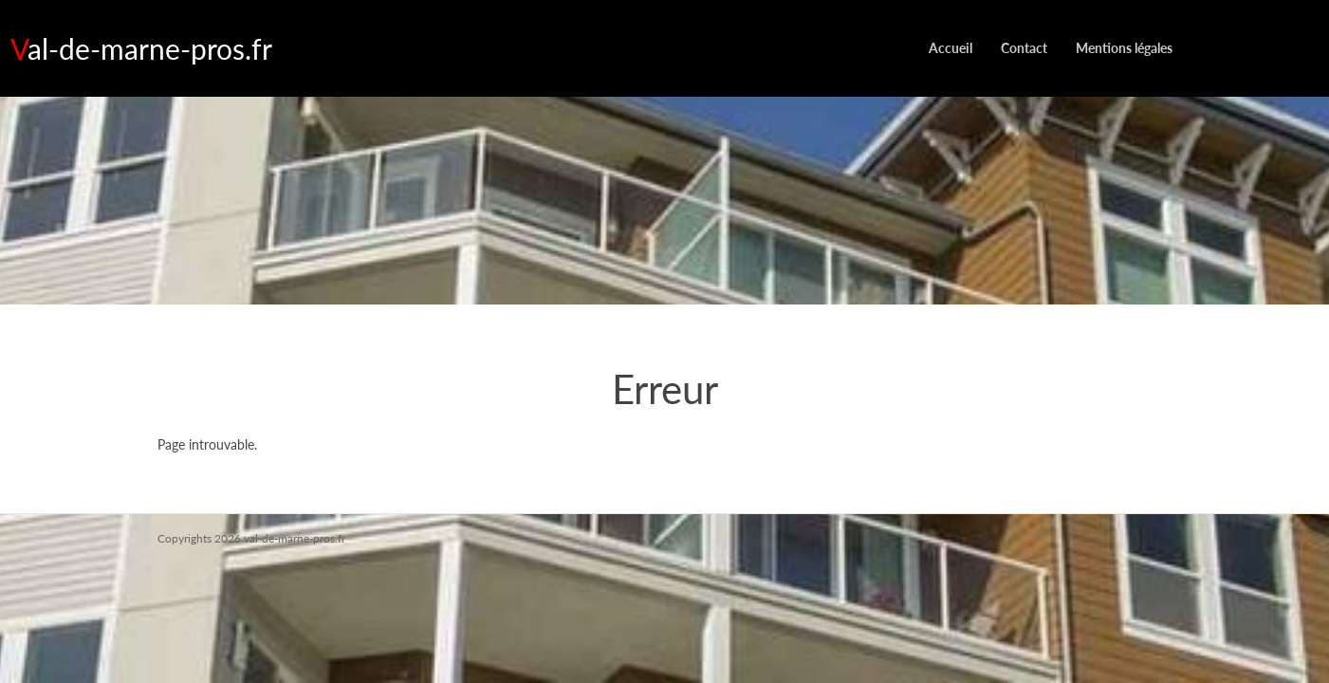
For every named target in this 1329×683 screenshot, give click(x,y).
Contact (1024, 48)
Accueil (950, 48)
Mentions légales (1124, 48)
